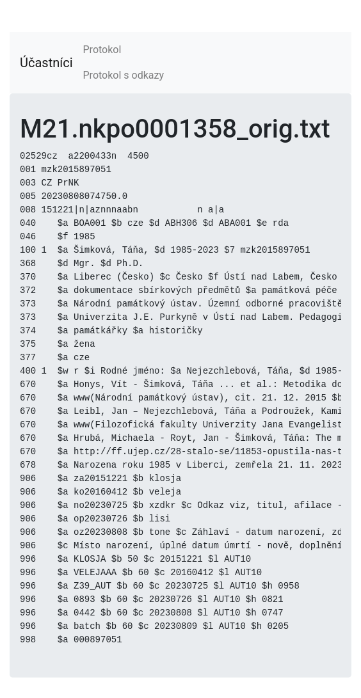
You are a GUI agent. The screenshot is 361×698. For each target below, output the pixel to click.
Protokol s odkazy (123, 75)
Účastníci (46, 62)
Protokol (102, 50)
